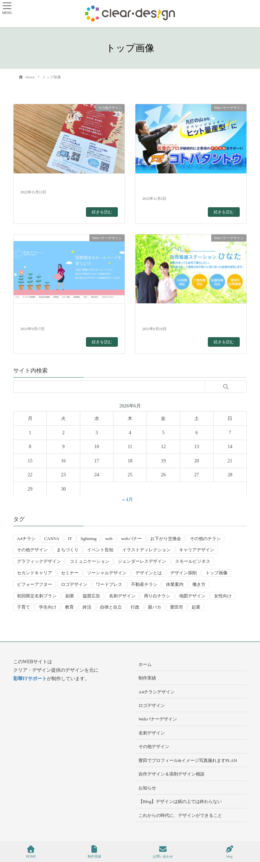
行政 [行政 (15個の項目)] (135, 607)
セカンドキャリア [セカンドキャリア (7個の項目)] (34, 572)
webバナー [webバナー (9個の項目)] (131, 538)
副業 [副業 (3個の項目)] (69, 595)
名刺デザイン (151, 732)
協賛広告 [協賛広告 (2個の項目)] (91, 595)
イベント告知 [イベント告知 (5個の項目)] (100, 549)
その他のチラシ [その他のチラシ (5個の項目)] (205, 538)
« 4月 (127, 499)
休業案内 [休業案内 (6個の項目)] (174, 584)
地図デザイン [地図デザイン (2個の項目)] (192, 595)
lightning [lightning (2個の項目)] (88, 538)
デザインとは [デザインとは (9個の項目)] (148, 572)
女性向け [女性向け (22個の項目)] (223, 595)
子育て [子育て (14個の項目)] (23, 607)
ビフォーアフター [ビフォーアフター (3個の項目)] (34, 584)
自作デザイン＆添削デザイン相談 (171, 774)
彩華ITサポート (30, 678)
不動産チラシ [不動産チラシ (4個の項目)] (144, 584)
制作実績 (147, 678)
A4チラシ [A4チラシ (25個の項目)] (26, 538)
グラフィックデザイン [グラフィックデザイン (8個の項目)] (39, 561)
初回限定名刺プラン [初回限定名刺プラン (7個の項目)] (37, 595)
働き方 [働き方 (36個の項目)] (198, 584)
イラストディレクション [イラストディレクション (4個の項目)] (146, 549)
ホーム (145, 664)
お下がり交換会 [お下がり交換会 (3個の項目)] (165, 538)
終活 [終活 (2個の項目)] (87, 607)
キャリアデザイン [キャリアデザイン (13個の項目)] (196, 549)
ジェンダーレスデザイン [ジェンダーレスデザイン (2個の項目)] (142, 561)
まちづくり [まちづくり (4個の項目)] (68, 549)
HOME (31, 851)
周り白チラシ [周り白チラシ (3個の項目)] (157, 595)
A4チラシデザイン (156, 691)
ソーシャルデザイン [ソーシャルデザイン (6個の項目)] (107, 572)
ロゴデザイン (151, 705)
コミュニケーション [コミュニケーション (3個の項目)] (89, 561)
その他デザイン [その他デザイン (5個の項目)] (32, 549)
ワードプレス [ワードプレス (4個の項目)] (109, 584)
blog (229, 851)
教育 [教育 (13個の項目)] (69, 607)
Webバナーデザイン (157, 719)
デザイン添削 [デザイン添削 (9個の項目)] (183, 572)
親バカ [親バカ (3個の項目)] (154, 607)
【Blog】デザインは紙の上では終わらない (180, 801)
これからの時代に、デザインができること (180, 815)
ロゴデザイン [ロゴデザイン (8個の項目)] (74, 584)
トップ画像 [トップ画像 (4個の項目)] (216, 572)
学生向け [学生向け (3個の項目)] (48, 607)
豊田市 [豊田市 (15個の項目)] (176, 607)
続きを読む (102, 212)
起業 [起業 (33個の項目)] (196, 607)
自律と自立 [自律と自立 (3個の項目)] (111, 607)
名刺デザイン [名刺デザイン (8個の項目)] (122, 595)
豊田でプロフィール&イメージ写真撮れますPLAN (187, 760)
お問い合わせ (163, 851)
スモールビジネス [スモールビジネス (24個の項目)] (192, 561)
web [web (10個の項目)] (109, 538)
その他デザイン (153, 746)
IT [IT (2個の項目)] (70, 538)
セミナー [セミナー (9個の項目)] (70, 572)
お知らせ (147, 787)
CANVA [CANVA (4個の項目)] (51, 538)
